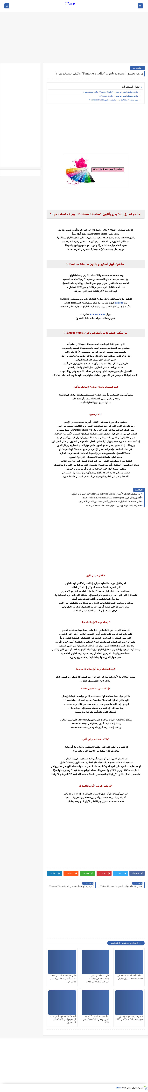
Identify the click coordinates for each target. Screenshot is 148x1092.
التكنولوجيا (137, 68)
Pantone (118, 303)
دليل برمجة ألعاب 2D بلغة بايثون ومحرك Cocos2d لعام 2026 (96, 1019)
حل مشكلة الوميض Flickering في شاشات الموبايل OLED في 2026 (97, 978)
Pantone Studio (97, 314)
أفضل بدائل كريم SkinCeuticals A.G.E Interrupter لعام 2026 (112, 497)
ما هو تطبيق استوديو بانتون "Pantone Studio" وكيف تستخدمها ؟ (110, 92)
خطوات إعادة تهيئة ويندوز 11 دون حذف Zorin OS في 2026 (113, 505)
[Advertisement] (74, 37)
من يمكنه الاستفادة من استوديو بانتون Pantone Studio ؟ (113, 100)
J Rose (70, 4)
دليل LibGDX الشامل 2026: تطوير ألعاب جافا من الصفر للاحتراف (110, 501)
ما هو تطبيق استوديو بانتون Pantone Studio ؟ (118, 96)
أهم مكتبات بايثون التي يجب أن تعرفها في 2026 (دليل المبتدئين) (63, 1019)
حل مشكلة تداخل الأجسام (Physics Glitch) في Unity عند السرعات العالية (106, 494)
